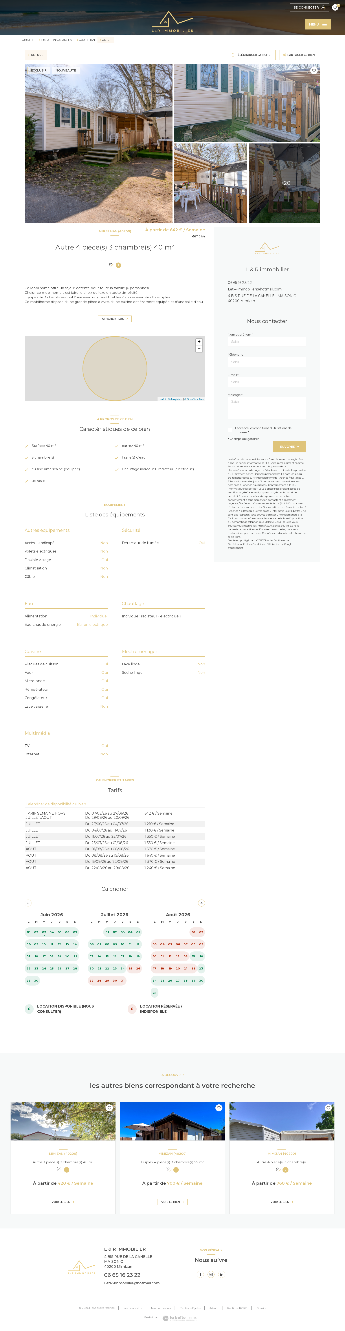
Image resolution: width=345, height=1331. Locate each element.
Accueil (28, 40)
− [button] (199, 348)
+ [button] (199, 342)
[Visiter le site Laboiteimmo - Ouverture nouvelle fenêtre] (179, 1319)
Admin (213, 1309)
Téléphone (235, 354)
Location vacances (56, 40)
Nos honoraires (132, 1309)
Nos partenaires (161, 1309)
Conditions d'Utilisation (266, 544)
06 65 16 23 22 (240, 283)
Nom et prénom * (240, 334)
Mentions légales (190, 1309)
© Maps (175, 399)
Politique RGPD (237, 1309)
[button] (201, 904)
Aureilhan (87, 40)
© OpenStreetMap (194, 399)
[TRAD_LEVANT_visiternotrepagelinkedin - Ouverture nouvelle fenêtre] (221, 1275)
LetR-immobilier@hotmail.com (255, 289)
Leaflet (162, 399)
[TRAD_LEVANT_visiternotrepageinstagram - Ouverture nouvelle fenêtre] (211, 1275)
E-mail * (233, 374)
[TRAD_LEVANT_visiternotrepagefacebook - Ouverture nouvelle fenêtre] (200, 1275)
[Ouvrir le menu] (318, 24)
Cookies (261, 1309)
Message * (235, 395)
